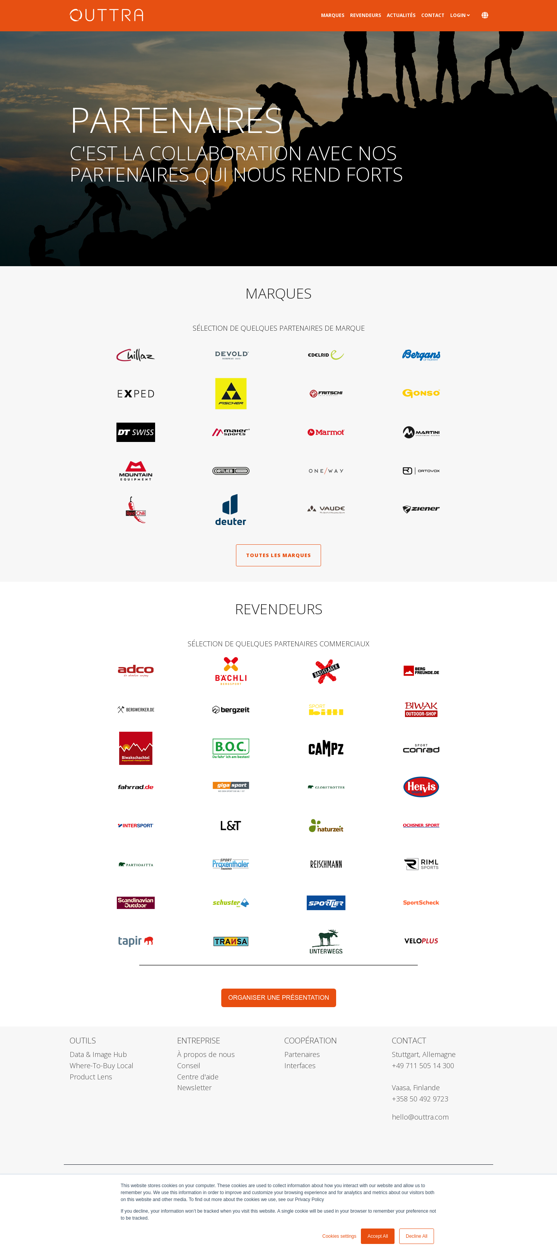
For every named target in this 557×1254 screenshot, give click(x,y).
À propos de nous (206, 1054)
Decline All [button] (416, 1236)
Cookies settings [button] (339, 1236)
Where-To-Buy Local (101, 1065)
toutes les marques (278, 555)
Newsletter (194, 1087)
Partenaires (302, 1054)
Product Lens (91, 1076)
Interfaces (300, 1065)
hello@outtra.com (420, 1116)
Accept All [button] (377, 1236)
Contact (432, 15)
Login (458, 15)
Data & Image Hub (98, 1054)
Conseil (188, 1065)
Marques (332, 15)
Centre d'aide (198, 1076)
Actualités (401, 15)
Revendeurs (365, 15)
